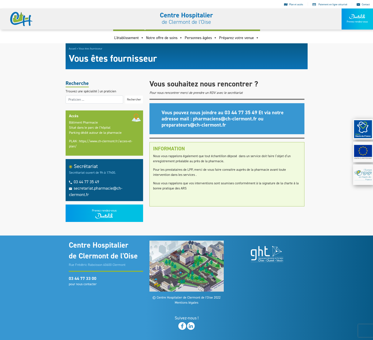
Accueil (72, 48)
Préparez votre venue (239, 37)
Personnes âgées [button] (201, 37)
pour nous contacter (83, 284)
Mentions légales (186, 302)
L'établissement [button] (129, 37)
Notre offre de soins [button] (164, 37)
